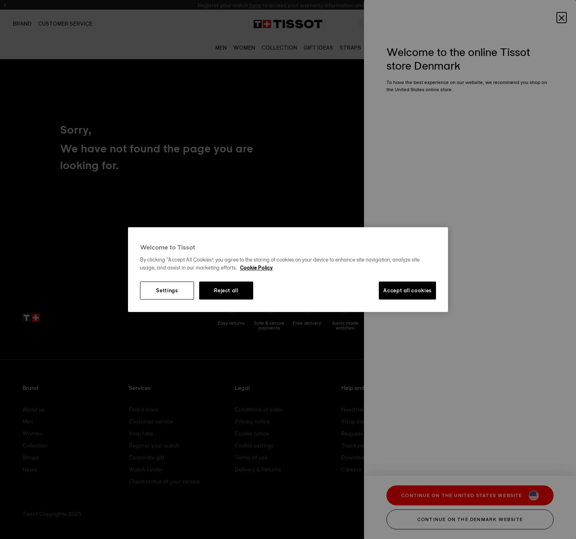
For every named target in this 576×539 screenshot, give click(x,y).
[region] (288, 269)
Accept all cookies (407, 290)
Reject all (226, 290)
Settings (167, 290)
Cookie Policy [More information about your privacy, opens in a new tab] (256, 267)
